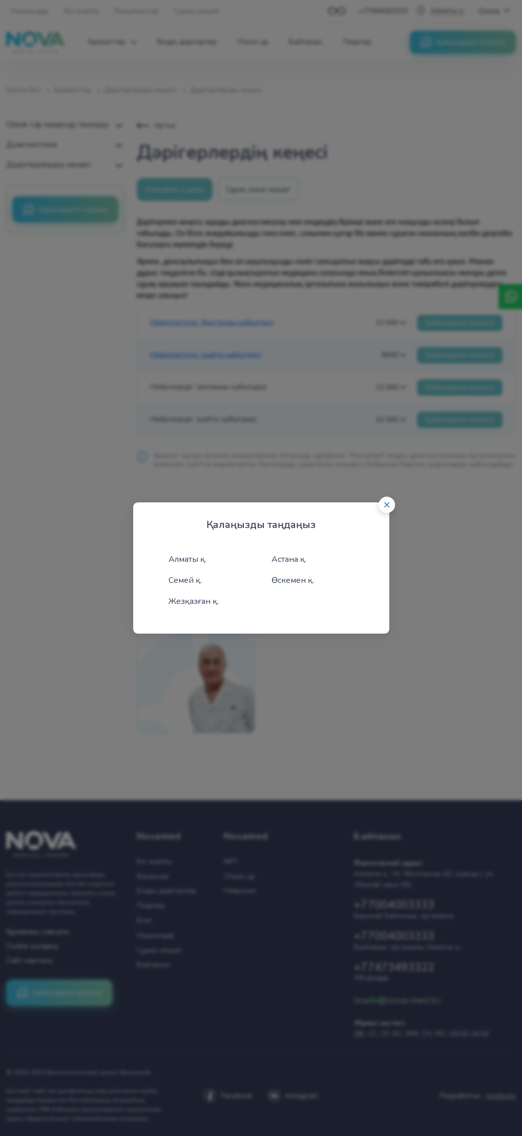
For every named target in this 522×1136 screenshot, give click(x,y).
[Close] (387, 505)
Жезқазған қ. (194, 601)
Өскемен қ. (293, 580)
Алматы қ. (187, 559)
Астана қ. (289, 559)
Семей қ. (185, 580)
